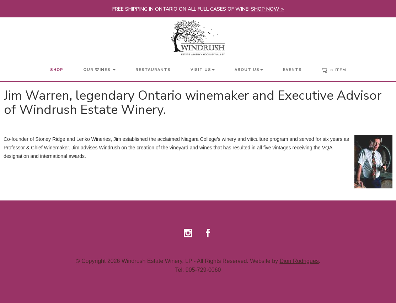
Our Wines (99, 69)
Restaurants (153, 69)
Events (292, 69)
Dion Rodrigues (299, 261)
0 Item (334, 70)
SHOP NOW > (267, 9)
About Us (249, 69)
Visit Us (203, 69)
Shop (56, 69)
